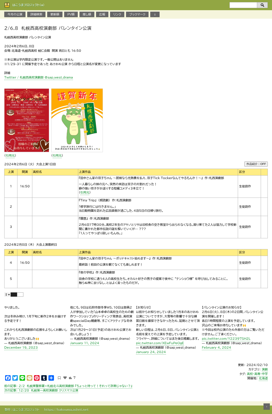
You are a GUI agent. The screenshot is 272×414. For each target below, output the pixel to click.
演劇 (265, 369)
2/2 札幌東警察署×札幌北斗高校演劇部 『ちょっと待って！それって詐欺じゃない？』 (68, 386)
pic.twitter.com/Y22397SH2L (226, 338)
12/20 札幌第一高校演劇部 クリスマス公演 (41, 390)
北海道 (263, 378)
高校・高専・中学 (257, 373)
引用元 (10, 155)
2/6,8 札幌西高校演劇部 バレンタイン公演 (48, 28)
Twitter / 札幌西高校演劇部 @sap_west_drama (38, 77)
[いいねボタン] (65, 377)
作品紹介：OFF (256, 164)
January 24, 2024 (151, 352)
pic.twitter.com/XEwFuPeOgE (160, 343)
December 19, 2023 (21, 347)
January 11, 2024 (84, 343)
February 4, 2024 (216, 347)
